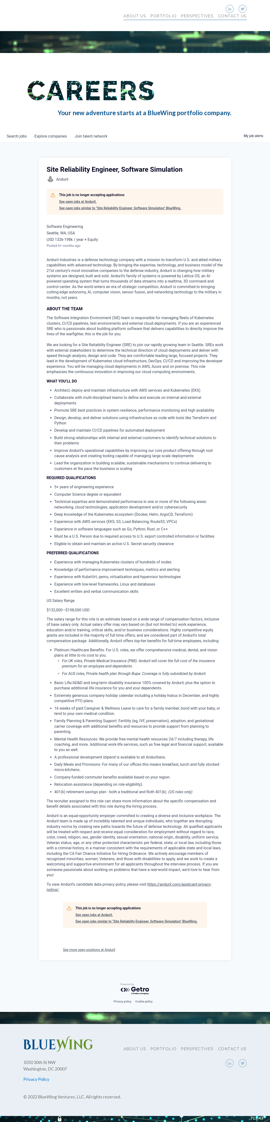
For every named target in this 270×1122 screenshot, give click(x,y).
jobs (17, 136)
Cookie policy (144, 1001)
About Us (134, 26)
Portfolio (163, 26)
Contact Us (232, 26)
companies (50, 136)
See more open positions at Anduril (89, 950)
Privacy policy (122, 1001)
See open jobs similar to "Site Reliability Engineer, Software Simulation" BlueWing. (120, 208)
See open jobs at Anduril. (78, 202)
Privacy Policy (36, 1079)
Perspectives (197, 26)
